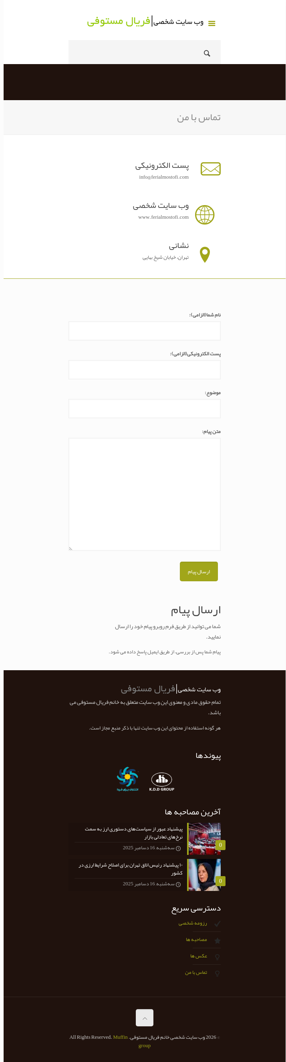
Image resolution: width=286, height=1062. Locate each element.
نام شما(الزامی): (201, 315)
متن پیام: (207, 431)
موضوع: (209, 393)
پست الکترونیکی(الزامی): (191, 354)
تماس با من (192, 972)
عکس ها (195, 956)
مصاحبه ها (192, 939)
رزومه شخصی (189, 923)
